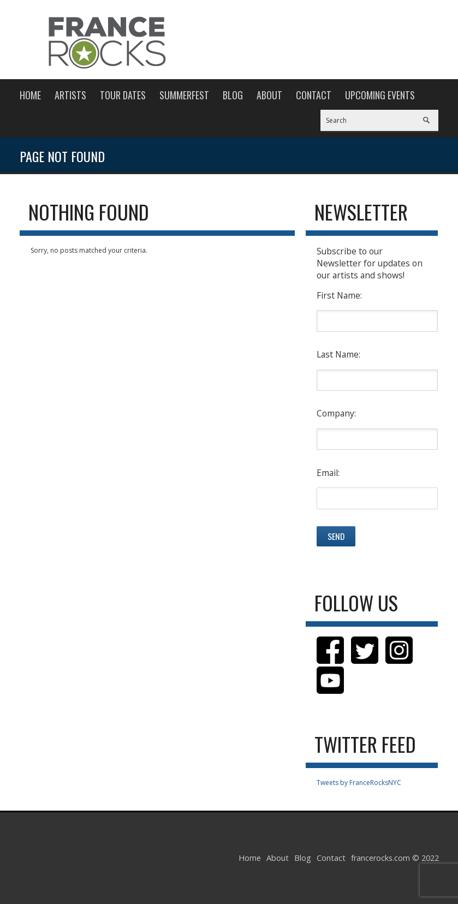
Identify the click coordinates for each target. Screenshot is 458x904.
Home (30, 95)
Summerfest (184, 95)
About (269, 95)
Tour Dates (123, 95)
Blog (233, 95)
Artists (70, 95)
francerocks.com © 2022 (395, 858)
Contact (313, 95)
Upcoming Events (380, 95)
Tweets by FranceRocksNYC (359, 782)
